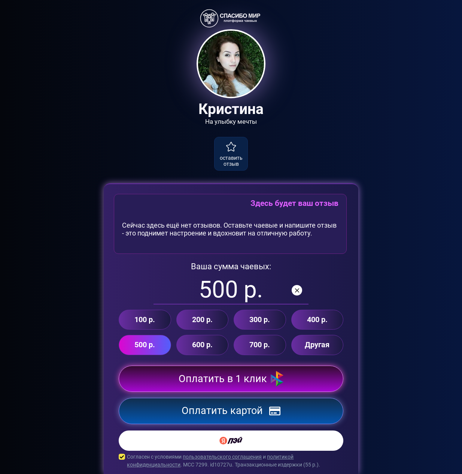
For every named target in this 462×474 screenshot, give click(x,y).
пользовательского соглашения (222, 457)
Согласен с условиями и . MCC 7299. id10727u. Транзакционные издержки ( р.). (231, 461)
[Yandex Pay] (231, 440)
